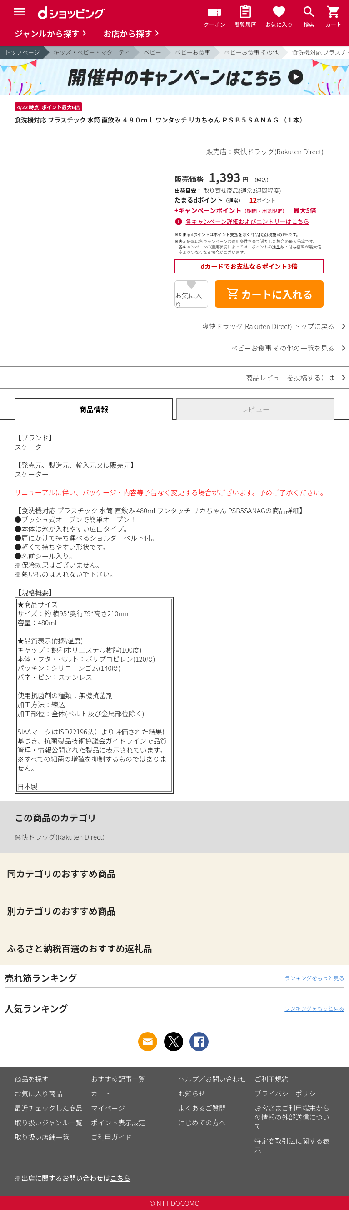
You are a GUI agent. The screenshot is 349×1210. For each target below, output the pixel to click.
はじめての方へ (202, 1122)
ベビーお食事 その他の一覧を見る (282, 347)
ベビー (152, 52)
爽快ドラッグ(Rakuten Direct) (60, 836)
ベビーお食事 (192, 52)
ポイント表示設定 (118, 1122)
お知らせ (191, 1093)
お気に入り (188, 299)
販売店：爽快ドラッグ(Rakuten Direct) (265, 151)
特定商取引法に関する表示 (291, 1145)
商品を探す (32, 1078)
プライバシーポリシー (288, 1093)
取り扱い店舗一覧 (42, 1137)
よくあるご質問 (202, 1108)
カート (101, 1093)
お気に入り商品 (38, 1093)
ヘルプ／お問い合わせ (212, 1078)
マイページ (108, 1108)
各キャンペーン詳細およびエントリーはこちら (247, 221)
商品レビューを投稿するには (290, 377)
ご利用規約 (271, 1078)
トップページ (22, 52)
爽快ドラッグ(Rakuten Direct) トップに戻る (268, 326)
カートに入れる (269, 294)
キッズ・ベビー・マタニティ (92, 52)
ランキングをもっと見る (314, 978)
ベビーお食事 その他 (251, 52)
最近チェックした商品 (49, 1108)
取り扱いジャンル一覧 (48, 1122)
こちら (120, 1178)
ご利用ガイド (111, 1137)
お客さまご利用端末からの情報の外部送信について (291, 1117)
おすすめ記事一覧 (118, 1078)
